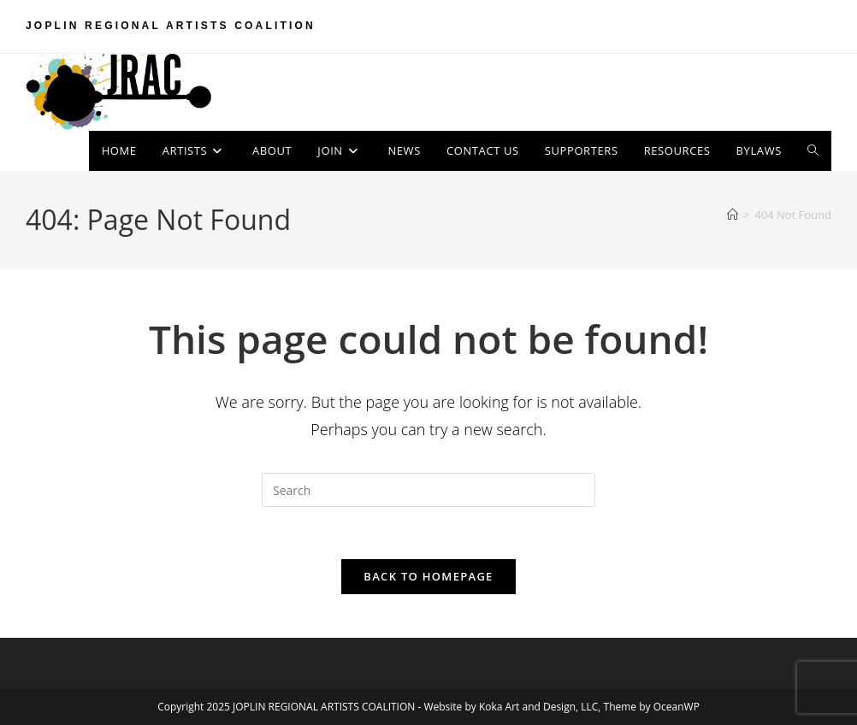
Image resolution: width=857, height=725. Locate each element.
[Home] (732, 214)
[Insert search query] (428, 490)
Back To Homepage (428, 576)
